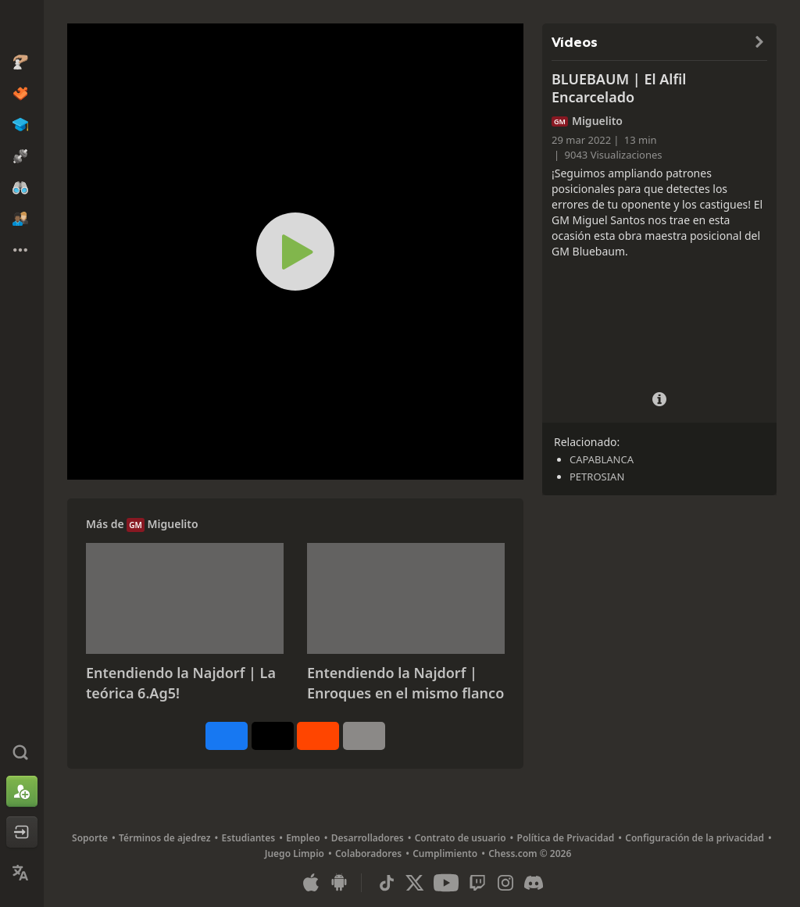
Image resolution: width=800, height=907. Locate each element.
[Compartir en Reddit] (318, 736)
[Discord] (533, 882)
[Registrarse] (22, 791)
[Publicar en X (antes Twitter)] (273, 736)
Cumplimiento (444, 853)
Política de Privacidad (566, 838)
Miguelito (173, 523)
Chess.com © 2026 (529, 853)
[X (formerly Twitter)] (414, 882)
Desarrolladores (367, 838)
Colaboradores (368, 853)
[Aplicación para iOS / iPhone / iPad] (311, 882)
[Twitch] (477, 882)
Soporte (90, 838)
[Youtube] (446, 882)
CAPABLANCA (602, 459)
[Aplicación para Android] (339, 882)
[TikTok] (386, 882)
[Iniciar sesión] (22, 832)
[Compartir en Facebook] (226, 736)
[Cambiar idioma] (22, 872)
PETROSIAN (597, 477)
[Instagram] (505, 882)
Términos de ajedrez (165, 838)
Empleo (303, 838)
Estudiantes (249, 838)
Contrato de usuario (460, 838)
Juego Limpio (294, 853)
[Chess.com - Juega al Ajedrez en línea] (22, 26)
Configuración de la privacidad (694, 838)
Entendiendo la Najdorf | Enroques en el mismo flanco (405, 682)
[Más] (364, 736)
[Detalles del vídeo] (659, 397)
